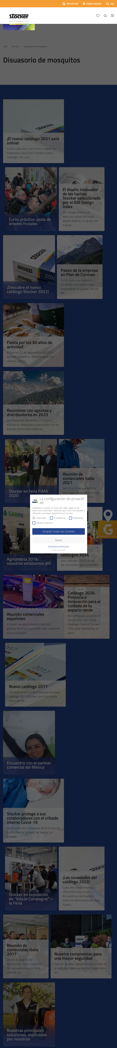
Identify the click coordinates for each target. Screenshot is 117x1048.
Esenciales (39, 517)
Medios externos (42, 522)
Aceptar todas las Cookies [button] (59, 531)
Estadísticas (58, 517)
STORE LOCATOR (93, 3)
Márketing (76, 517)
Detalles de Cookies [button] (58, 550)
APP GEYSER (72, 3)
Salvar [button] (58, 540)
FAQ (112, 3)
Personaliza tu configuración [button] (58, 546)
